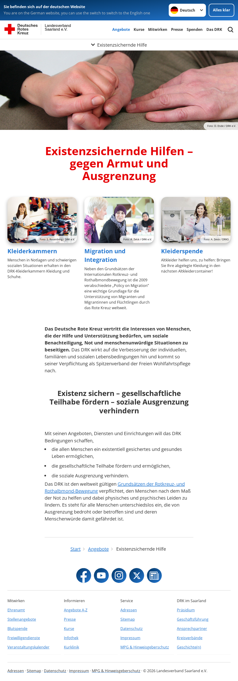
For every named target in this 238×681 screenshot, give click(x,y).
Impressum (130, 637)
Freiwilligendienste (23, 637)
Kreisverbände (189, 637)
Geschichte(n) (189, 647)
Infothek (71, 637)
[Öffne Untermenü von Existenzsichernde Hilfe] (119, 44)
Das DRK (214, 29)
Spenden (195, 29)
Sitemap (127, 619)
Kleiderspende (182, 251)
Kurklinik (71, 647)
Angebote (121, 29)
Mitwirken (157, 29)
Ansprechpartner (192, 628)
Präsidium (186, 610)
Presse (177, 29)
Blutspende (17, 628)
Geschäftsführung (192, 619)
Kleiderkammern (32, 251)
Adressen (128, 610)
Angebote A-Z (75, 610)
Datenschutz (131, 628)
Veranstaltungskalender (28, 647)
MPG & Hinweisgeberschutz (144, 647)
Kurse (139, 29)
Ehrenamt (16, 610)
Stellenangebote (21, 619)
